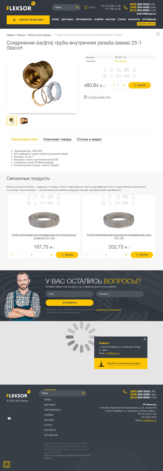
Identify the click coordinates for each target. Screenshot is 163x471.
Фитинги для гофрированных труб (40, 35)
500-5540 (139, 4)
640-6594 (139, 10)
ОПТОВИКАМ (149, 19)
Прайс (55, 19)
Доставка (67, 19)
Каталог (21, 35)
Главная (10, 35)
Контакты (134, 19)
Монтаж (110, 19)
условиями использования (108, 309)
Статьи (122, 19)
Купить (140, 85)
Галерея (98, 19)
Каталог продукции (31, 20)
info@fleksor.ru (146, 13)
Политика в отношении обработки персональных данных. (67, 456)
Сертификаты (83, 19)
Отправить (69, 302)
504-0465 (139, 7)
